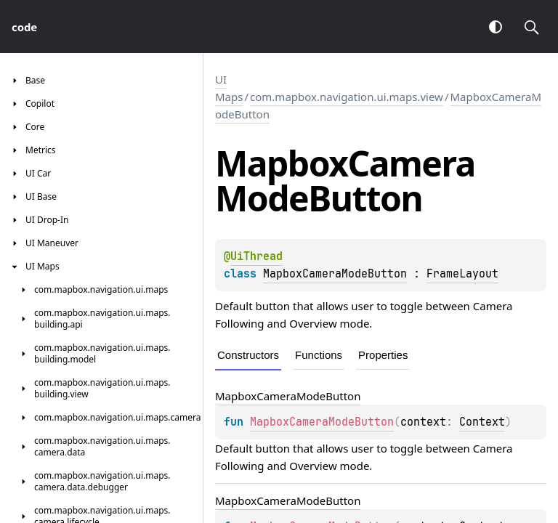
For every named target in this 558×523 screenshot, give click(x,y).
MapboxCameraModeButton (335, 274)
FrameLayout (462, 274)
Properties (383, 355)
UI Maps (229, 88)
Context (482, 422)
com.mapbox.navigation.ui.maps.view (346, 96)
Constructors (248, 355)
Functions (318, 355)
